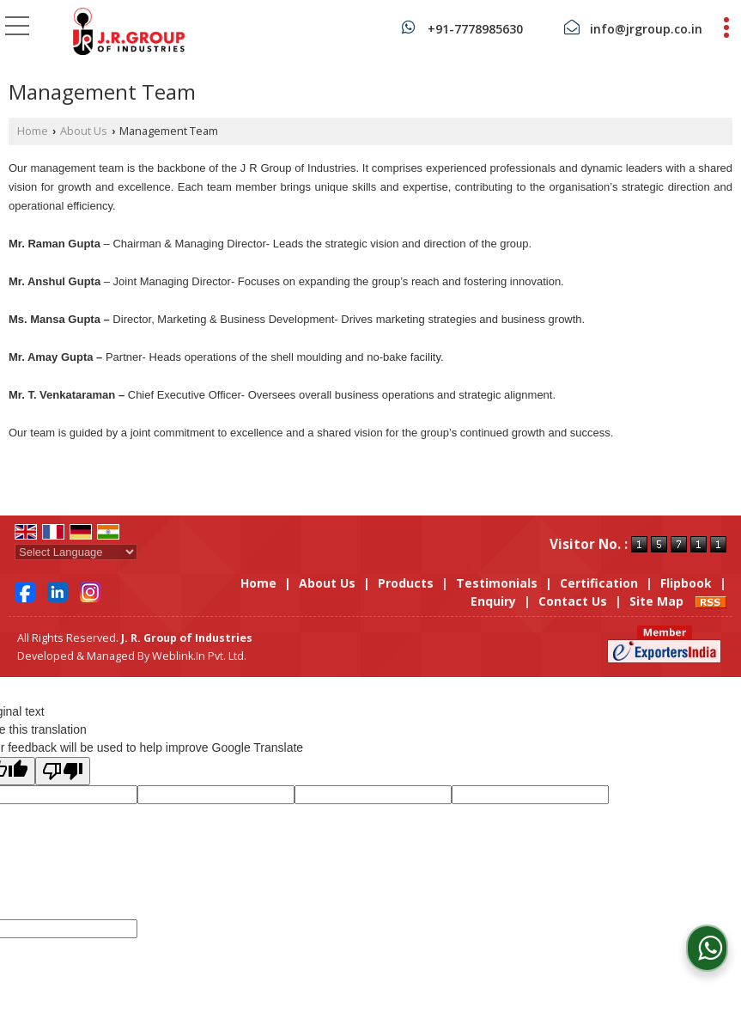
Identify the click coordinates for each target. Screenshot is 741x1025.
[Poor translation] (62, 771)
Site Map (656, 601)
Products (406, 583)
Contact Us (572, 601)
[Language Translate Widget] (76, 552)
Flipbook (686, 583)
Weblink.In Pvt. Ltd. (199, 656)
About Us (83, 131)
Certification (599, 583)
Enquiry (493, 601)
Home (32, 131)
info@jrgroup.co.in (646, 29)
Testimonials (497, 583)
